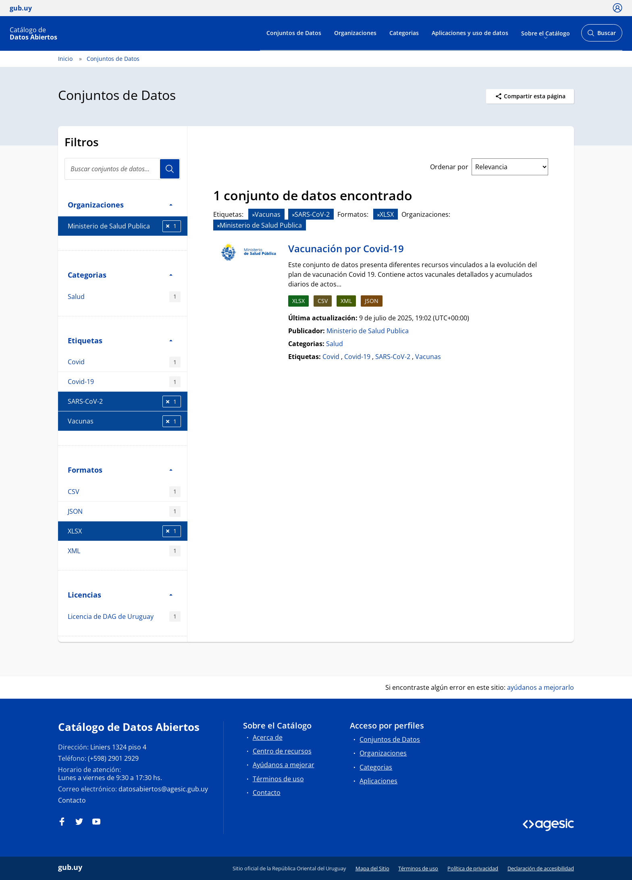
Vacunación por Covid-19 (346, 248)
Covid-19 (124, 381)
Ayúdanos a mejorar (283, 764)
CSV (124, 491)
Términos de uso (278, 778)
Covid (124, 362)
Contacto (72, 800)
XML (124, 551)
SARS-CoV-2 (124, 401)
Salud (124, 296)
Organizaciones (355, 33)
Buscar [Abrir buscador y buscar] (601, 35)
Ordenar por (449, 166)
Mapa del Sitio (372, 868)
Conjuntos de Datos (293, 33)
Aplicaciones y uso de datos (470, 33)
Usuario (169, 168)
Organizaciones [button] (120, 204)
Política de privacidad (472, 868)
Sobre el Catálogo (545, 33)
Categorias (404, 33)
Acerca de (268, 737)
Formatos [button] (120, 470)
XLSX (124, 531)
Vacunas (124, 421)
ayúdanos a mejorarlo (540, 687)
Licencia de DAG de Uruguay (124, 616)
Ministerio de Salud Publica (124, 226)
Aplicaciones (378, 780)
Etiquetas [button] (120, 340)
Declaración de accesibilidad (540, 868)
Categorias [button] (120, 275)
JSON (124, 511)
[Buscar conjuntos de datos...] (122, 168)
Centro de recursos (282, 751)
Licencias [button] (120, 594)
